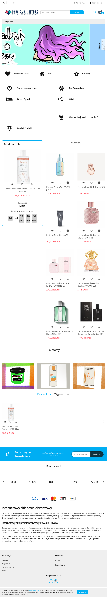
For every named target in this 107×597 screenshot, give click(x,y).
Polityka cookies (8, 567)
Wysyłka (5, 560)
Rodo (4, 571)
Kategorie (8, 21)
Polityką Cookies (34, 590)
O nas (57, 560)
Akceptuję (82, 592)
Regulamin (6, 564)
